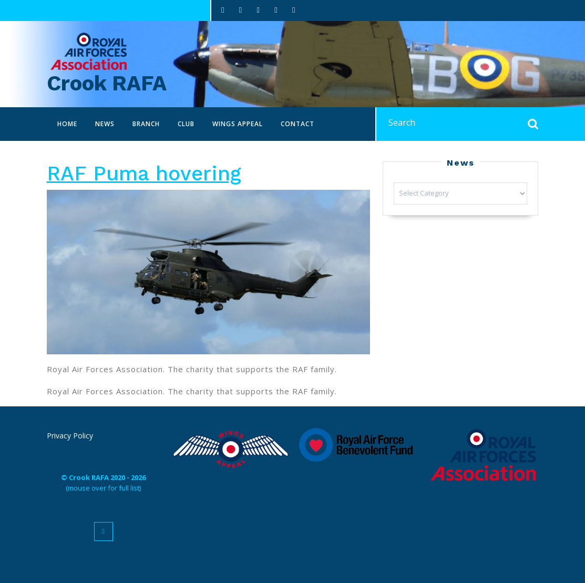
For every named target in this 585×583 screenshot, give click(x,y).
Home (67, 123)
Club (186, 123)
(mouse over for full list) (103, 483)
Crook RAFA (107, 83)
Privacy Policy (70, 436)
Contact (297, 123)
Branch (146, 123)
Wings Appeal (237, 123)
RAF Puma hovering (144, 173)
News (105, 123)
